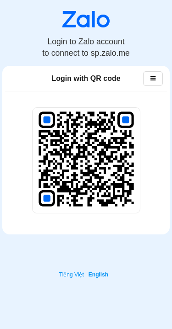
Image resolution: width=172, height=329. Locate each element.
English (98, 274)
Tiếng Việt (71, 274)
